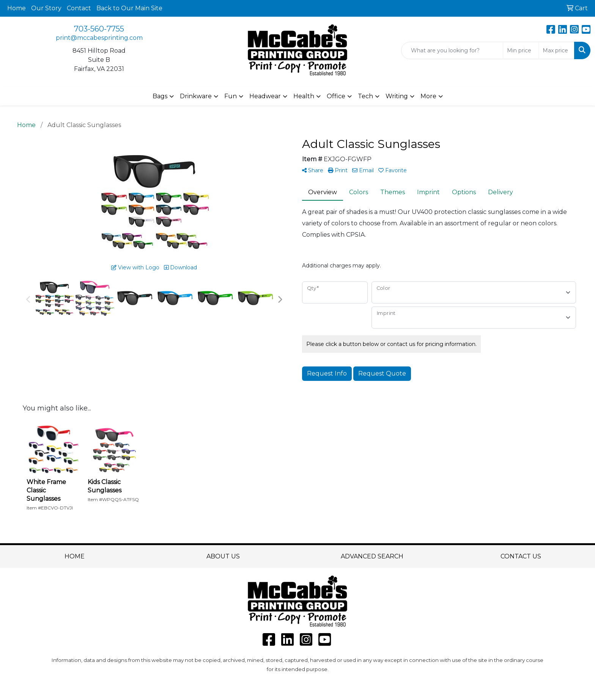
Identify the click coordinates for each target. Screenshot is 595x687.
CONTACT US (521, 556)
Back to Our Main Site (129, 8)
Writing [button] (397, 96)
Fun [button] (230, 96)
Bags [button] (160, 96)
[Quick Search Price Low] (521, 50)
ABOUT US (223, 556)
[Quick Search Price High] (556, 50)
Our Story (46, 8)
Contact (79, 8)
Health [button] (303, 96)
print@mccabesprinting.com (99, 37)
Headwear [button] (265, 96)
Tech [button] (365, 96)
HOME (75, 556)
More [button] (428, 96)
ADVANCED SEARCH (372, 556)
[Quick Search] (452, 50)
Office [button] (336, 96)
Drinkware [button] (196, 96)
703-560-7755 (99, 28)
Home (16, 8)
